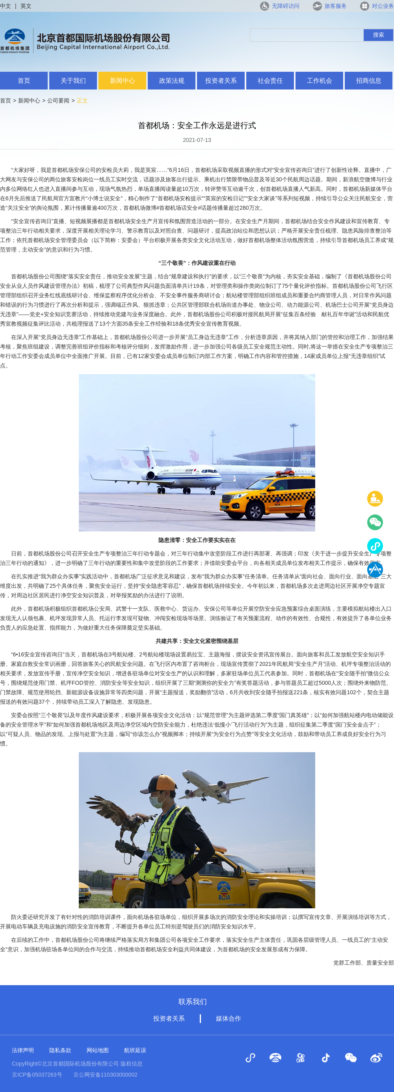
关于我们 (73, 80)
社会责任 (270, 80)
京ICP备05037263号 (37, 1075)
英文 (26, 6)
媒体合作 (228, 1018)
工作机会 (319, 80)
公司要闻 (58, 100)
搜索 (378, 35)
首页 (24, 80)
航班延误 (135, 1050)
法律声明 (23, 1050)
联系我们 (192, 1002)
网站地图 (98, 1050)
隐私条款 (60, 1050)
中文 (5, 6)
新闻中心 (122, 80)
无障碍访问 (285, 6)
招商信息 (368, 80)
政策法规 (171, 80)
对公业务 (383, 6)
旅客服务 (336, 6)
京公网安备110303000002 (105, 1075)
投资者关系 (221, 80)
